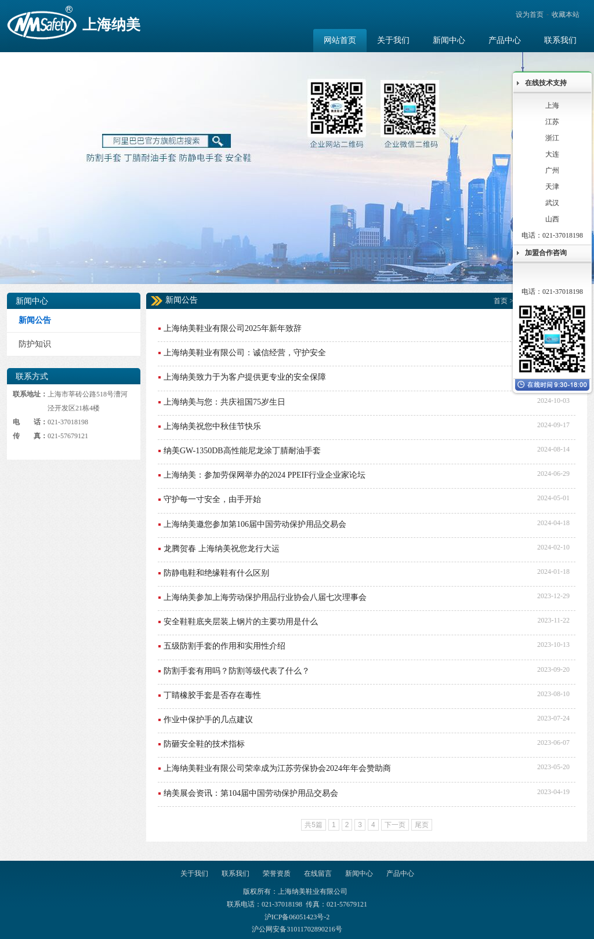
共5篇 (314, 825)
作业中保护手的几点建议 (208, 719)
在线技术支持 (546, 83)
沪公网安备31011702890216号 (297, 929)
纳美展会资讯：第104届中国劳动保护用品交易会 (251, 793)
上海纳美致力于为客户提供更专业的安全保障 (245, 377)
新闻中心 (359, 873)
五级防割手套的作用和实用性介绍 (224, 646)
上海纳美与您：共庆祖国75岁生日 (224, 402)
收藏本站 (565, 14)
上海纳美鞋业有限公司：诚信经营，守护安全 (245, 352)
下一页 (395, 825)
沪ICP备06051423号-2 (297, 917)
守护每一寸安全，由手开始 (212, 499)
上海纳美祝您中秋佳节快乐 (212, 426)
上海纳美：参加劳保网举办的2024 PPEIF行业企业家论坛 (264, 475)
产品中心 (400, 873)
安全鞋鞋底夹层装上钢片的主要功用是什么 (241, 621)
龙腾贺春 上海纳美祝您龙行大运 (222, 548)
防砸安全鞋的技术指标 (204, 744)
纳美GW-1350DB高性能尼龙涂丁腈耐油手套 (242, 450)
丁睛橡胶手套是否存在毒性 (212, 695)
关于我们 (194, 873)
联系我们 (235, 873)
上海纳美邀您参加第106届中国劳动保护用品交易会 (255, 524)
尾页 (422, 825)
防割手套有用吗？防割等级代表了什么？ (237, 671)
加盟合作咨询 (546, 253)
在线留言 (318, 873)
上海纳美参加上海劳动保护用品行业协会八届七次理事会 (265, 597)
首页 (501, 301)
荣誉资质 (277, 873)
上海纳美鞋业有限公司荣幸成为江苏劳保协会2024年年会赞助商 (277, 768)
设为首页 (530, 14)
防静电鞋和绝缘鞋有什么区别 (216, 573)
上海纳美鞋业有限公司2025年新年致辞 (233, 328)
